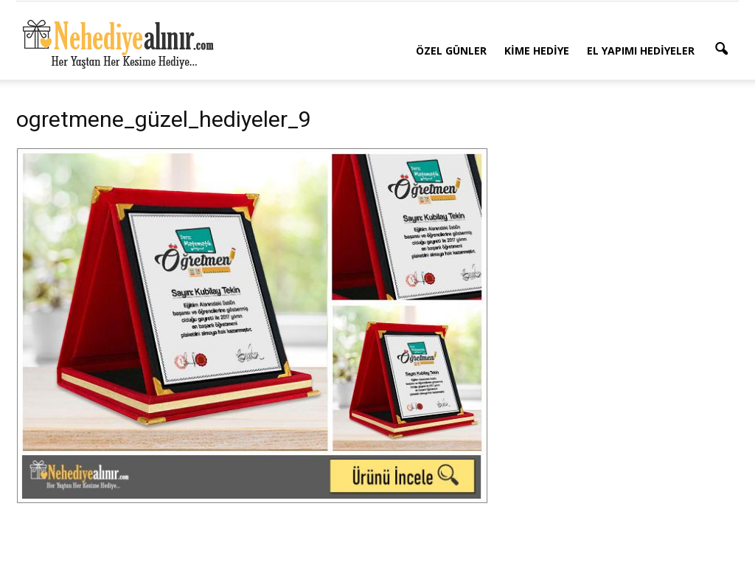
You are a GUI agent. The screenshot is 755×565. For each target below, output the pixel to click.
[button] (721, 49)
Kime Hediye (536, 51)
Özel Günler (451, 51)
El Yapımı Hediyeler (641, 51)
